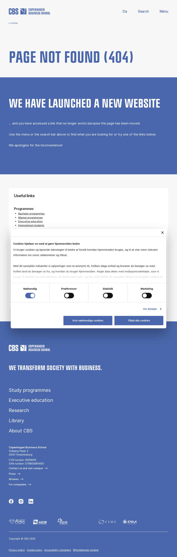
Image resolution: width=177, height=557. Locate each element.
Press (12, 473)
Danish (122, 11)
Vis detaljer (150, 308)
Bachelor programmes (31, 213)
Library (16, 420)
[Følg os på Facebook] (11, 502)
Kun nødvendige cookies (88, 320)
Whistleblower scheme (86, 550)
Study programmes (30, 390)
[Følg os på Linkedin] (31, 502)
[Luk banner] (162, 232)
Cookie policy (34, 550)
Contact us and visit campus (26, 468)
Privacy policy (17, 550)
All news (14, 479)
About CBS (21, 430)
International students (31, 225)
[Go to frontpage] (29, 11)
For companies (17, 484)
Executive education (30, 221)
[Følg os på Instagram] (21, 502)
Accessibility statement (57, 550)
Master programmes (30, 217)
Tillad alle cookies (139, 320)
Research (19, 410)
